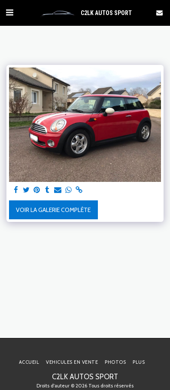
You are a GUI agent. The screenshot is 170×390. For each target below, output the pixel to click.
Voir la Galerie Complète (53, 210)
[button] (9, 12)
